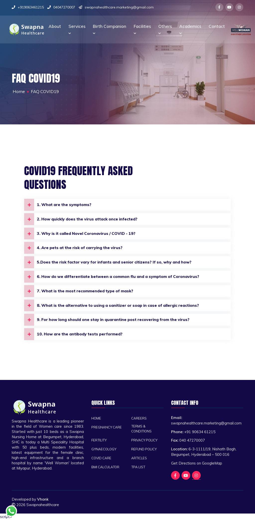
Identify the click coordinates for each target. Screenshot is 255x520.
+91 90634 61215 (199, 432)
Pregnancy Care (106, 427)
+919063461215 (31, 7)
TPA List (138, 468)
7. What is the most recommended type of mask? (79, 291)
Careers (139, 418)
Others (165, 28)
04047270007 (64, 7)
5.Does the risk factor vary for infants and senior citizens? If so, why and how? (109, 262)
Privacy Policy (144, 441)
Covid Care (101, 459)
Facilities (142, 28)
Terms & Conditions (141, 429)
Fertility (99, 441)
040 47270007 (192, 441)
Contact (217, 25)
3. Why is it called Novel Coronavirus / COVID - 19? (81, 234)
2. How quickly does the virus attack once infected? (81, 219)
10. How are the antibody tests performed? (74, 335)
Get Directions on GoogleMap (196, 463)
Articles (139, 459)
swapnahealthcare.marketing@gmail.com (119, 7)
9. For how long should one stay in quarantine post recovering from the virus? (108, 320)
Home (96, 418)
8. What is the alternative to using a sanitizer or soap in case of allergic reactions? (113, 306)
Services (76, 28)
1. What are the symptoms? (58, 205)
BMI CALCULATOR (105, 468)
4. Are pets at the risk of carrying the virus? (74, 248)
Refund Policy (144, 450)
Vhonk (44, 500)
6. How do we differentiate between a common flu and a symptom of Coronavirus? (113, 277)
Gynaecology (104, 450)
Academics (190, 28)
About (55, 25)
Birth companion (109, 28)
